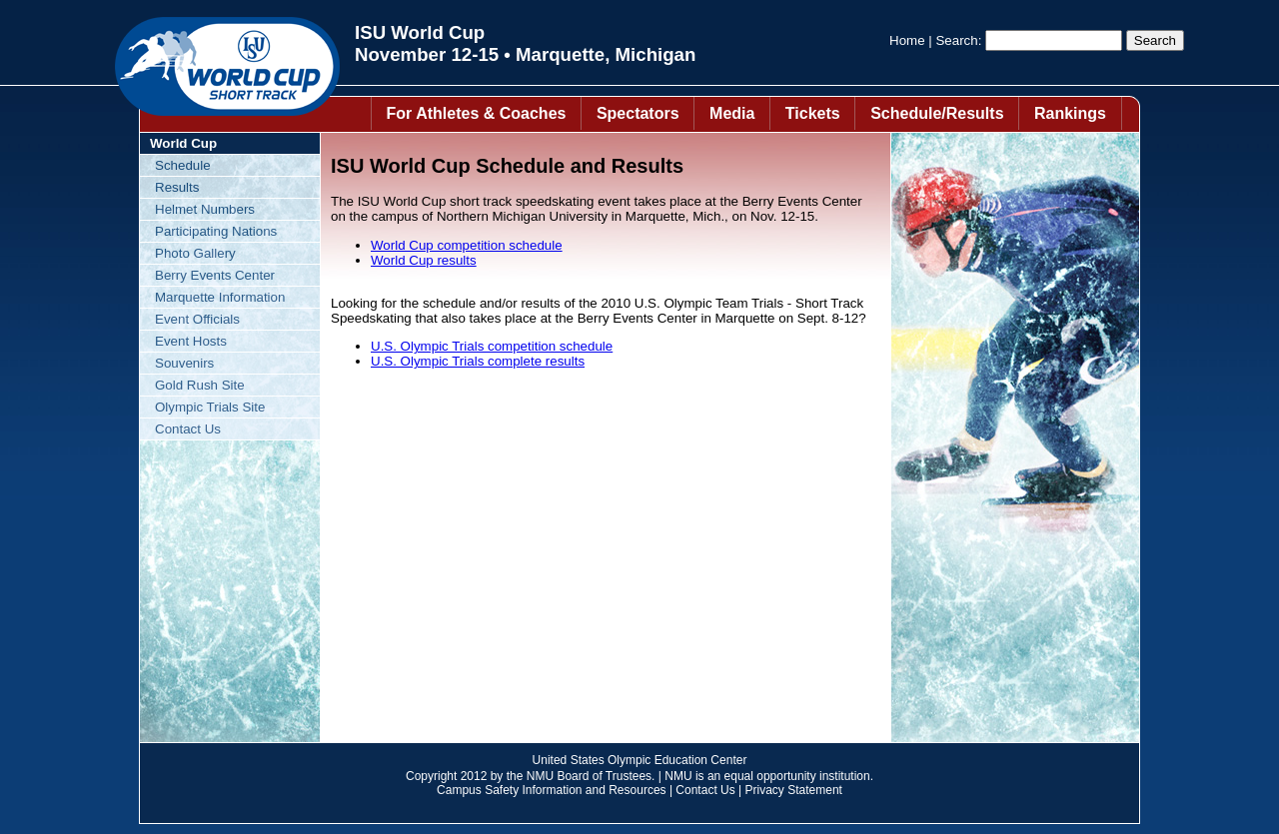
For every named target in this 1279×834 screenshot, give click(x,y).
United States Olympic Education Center (640, 760)
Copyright (431, 776)
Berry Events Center (215, 275)
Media (731, 113)
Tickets (812, 113)
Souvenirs (184, 363)
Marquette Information (220, 297)
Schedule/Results (936, 113)
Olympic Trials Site (210, 407)
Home (907, 40)
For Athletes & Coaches (477, 113)
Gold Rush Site (200, 385)
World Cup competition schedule (467, 245)
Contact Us (188, 428)
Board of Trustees (604, 776)
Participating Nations (216, 231)
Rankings (1070, 113)
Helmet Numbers (205, 209)
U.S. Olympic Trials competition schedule (492, 346)
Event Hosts (191, 341)
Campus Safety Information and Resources (551, 790)
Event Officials (197, 319)
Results (177, 187)
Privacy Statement (793, 790)
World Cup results (424, 260)
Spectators (638, 113)
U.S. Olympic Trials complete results (478, 361)
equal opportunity (770, 776)
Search (956, 40)
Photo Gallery (195, 253)
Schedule (183, 165)
